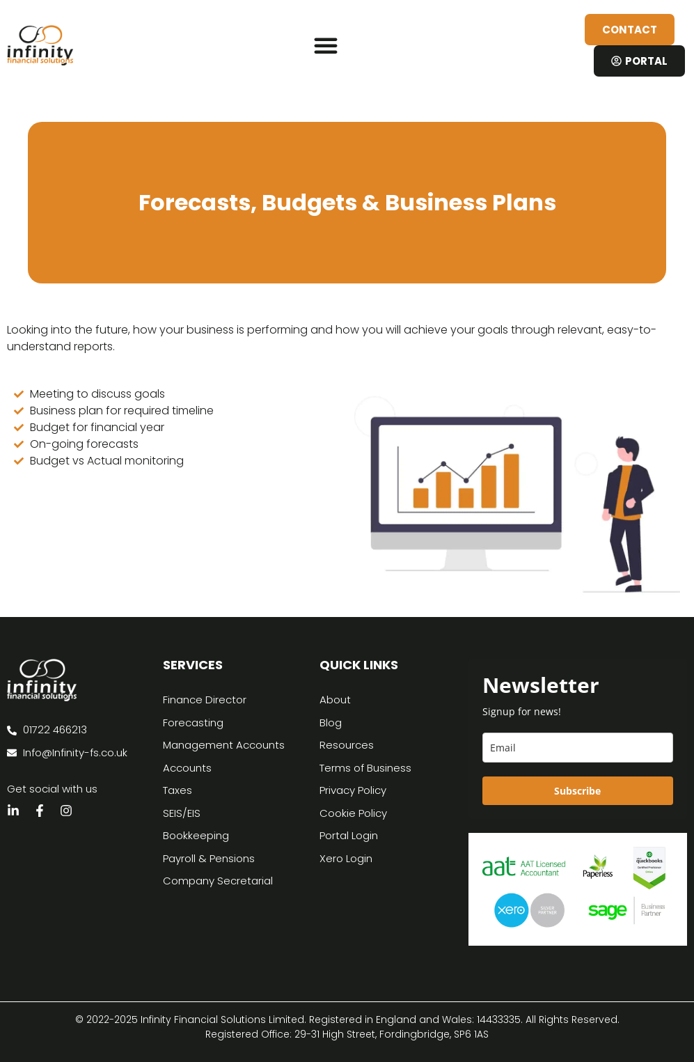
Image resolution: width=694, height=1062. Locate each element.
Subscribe (577, 790)
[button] (326, 45)
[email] (577, 748)
